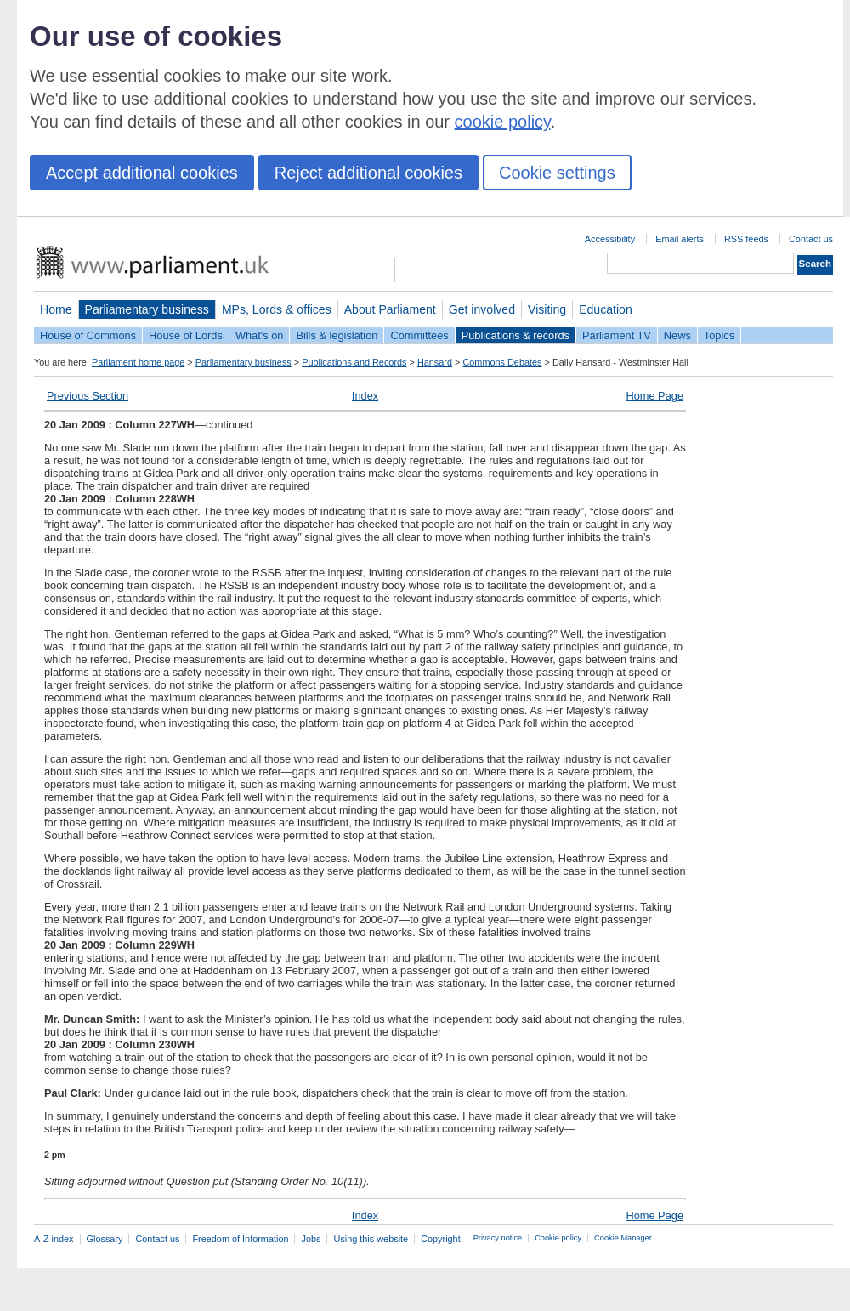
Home (56, 309)
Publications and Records (354, 362)
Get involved (482, 309)
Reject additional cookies (368, 172)
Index (365, 395)
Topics (719, 335)
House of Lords (186, 335)
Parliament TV (616, 335)
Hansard (434, 362)
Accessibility (610, 239)
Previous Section (87, 395)
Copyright (441, 1239)
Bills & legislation (336, 335)
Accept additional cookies (142, 172)
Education (605, 309)
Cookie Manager (623, 1238)
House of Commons (88, 335)
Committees (419, 335)
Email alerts (679, 239)
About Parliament (390, 309)
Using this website (370, 1239)
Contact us (811, 239)
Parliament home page (138, 362)
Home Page (654, 395)
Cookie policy (558, 1238)
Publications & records (516, 335)
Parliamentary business (147, 309)
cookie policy (503, 121)
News (677, 335)
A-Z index (54, 1239)
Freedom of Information (240, 1239)
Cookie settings (557, 172)
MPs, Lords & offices (277, 309)
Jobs (310, 1239)
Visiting (547, 309)
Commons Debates (501, 362)
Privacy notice (497, 1238)
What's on (259, 335)
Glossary (105, 1239)
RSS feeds (746, 239)
